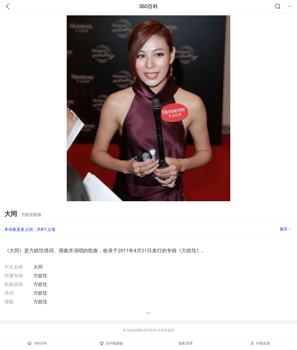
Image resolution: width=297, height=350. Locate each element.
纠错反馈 (260, 343)
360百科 (148, 6)
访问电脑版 (111, 343)
